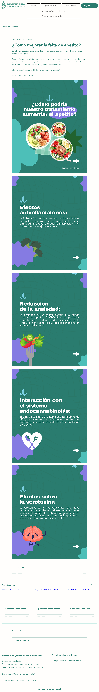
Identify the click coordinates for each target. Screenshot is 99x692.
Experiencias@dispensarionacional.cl (18, 674)
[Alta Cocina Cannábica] (82, 597)
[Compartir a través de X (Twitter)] (18, 567)
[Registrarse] (89, 5)
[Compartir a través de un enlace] (28, 567)
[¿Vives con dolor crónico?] (49, 597)
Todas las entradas (10, 26)
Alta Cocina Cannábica (80, 609)
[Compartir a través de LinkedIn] (23, 567)
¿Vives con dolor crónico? (49, 609)
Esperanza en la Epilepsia (16, 609)
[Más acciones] (85, 39)
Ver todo (94, 585)
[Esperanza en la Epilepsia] (16, 597)
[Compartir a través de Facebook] (13, 567)
